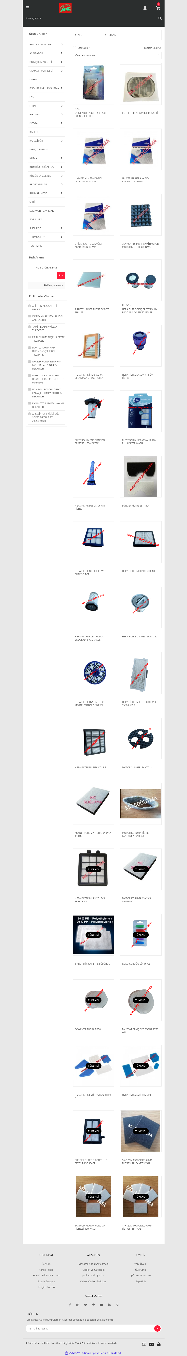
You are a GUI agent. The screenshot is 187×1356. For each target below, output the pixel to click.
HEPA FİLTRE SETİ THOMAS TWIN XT (93, 1096)
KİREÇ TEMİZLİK (39, 149)
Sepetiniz (140, 1281)
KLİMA (33, 158)
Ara (61, 275)
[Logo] (65, 8)
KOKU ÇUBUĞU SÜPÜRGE (136, 963)
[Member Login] (145, 7)
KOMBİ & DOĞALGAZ (42, 167)
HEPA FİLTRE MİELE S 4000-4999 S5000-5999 (139, 704)
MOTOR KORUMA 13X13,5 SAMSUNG (136, 900)
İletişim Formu (46, 1287)
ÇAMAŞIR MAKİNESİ (41, 71)
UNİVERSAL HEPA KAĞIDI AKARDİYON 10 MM (88, 245)
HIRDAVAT (36, 114)
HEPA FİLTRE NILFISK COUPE (90, 767)
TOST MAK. (36, 245)
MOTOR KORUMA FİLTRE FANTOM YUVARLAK (135, 834)
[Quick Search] (41, 275)
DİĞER (33, 79)
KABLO (34, 132)
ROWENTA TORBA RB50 (88, 1029)
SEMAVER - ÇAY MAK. (42, 210)
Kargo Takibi (46, 1269)
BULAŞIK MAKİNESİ (41, 62)
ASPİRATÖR (36, 53)
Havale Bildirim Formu (46, 1275)
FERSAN (126, 305)
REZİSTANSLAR (38, 184)
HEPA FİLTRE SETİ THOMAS (137, 1094)
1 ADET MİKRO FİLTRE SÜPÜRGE (92, 963)
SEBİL (33, 202)
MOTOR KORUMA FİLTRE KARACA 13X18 (93, 834)
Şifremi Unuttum (141, 1275)
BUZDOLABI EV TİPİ (41, 44)
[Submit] (157, 1328)
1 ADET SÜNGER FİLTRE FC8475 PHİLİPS (92, 311)
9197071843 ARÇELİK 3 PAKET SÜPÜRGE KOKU (91, 114)
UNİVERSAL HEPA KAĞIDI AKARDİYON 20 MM (135, 180)
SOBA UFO (36, 219)
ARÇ (77, 108)
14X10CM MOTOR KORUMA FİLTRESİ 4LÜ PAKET (90, 1227)
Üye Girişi (140, 1269)
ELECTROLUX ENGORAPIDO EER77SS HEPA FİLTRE (90, 442)
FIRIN (33, 106)
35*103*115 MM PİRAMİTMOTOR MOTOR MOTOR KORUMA (140, 245)
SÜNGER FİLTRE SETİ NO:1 (136, 505)
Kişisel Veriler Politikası (93, 1281)
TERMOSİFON (38, 237)
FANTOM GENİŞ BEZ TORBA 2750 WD (140, 1031)
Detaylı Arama (53, 285)
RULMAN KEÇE (38, 193)
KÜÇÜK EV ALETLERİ (41, 175)
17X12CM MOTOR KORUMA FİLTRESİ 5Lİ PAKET (137, 1227)
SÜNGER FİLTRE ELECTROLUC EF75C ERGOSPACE (91, 1162)
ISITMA (34, 123)
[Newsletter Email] (94, 1328)
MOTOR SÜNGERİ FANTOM (137, 767)
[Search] (94, 18)
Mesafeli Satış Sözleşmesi (93, 1264)
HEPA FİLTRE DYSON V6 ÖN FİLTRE (90, 507)
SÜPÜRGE (35, 228)
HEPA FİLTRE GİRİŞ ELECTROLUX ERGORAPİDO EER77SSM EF (139, 311)
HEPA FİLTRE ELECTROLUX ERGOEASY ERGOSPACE (89, 638)
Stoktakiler (83, 48)
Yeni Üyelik (140, 1264)
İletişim (46, 1264)
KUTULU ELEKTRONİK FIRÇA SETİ (140, 113)
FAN (32, 97)
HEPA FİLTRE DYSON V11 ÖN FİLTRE (138, 376)
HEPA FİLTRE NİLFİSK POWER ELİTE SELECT (90, 573)
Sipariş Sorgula (46, 1281)
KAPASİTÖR (36, 140)
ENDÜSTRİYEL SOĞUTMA (44, 88)
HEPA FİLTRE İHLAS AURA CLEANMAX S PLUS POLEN (89, 376)
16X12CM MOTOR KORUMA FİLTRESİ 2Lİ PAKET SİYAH (137, 1162)
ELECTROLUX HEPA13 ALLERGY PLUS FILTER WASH (139, 442)
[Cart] (158, 7)
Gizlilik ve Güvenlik (94, 1269)
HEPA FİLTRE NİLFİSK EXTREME (139, 571)
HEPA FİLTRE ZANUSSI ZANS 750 (139, 636)
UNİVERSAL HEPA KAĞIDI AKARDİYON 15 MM (88, 180)
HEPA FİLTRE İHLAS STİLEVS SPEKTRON (90, 900)
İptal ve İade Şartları (93, 1275)
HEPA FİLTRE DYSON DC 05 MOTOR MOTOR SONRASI (89, 704)
